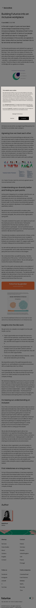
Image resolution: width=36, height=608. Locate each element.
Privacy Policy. (30, 105)
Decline (12, 118)
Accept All (23, 118)
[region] (18, 104)
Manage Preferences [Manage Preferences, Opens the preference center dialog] (17, 113)
